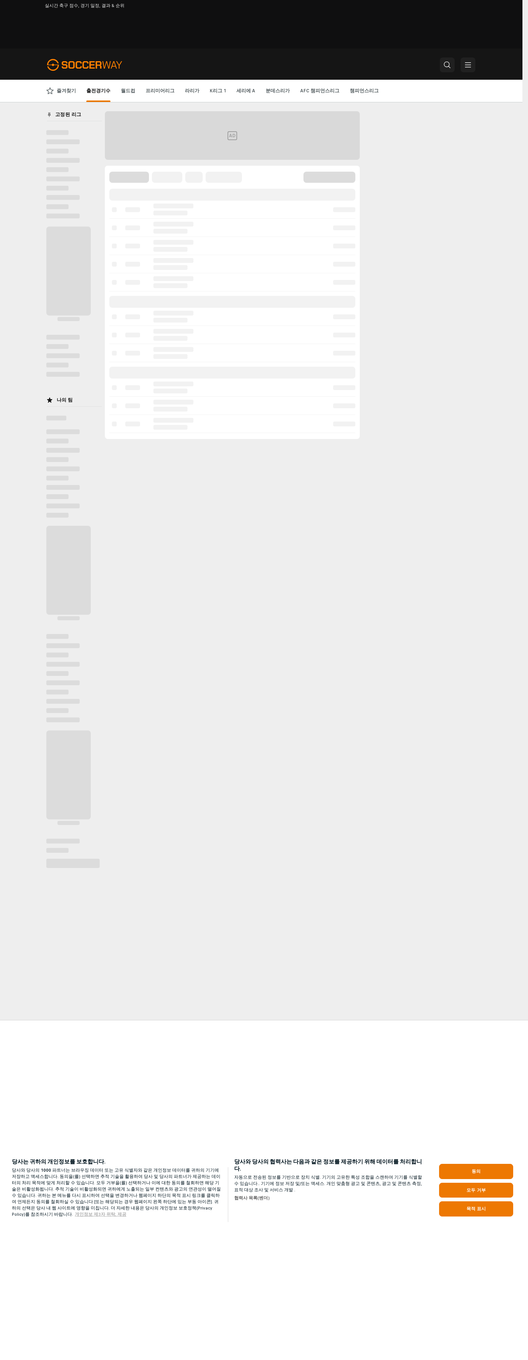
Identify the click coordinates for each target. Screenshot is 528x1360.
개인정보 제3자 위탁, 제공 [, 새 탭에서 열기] (100, 1214)
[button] (447, 64)
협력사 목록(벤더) (252, 1198)
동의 (476, 1171)
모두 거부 (476, 1190)
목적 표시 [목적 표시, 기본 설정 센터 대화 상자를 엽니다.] (476, 1208)
